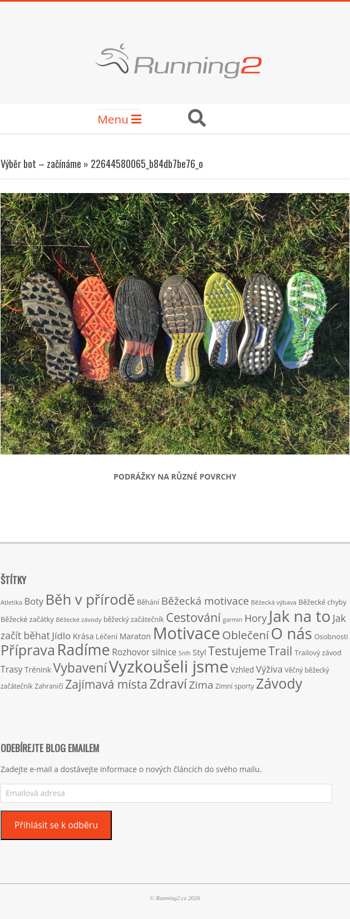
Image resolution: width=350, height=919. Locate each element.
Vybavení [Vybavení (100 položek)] (80, 667)
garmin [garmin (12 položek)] (232, 620)
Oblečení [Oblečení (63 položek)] (245, 635)
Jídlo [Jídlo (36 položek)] (61, 635)
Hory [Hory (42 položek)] (255, 618)
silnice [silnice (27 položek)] (164, 652)
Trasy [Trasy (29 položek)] (11, 669)
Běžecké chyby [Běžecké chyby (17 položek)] (322, 602)
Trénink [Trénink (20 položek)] (37, 669)
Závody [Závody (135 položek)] (279, 683)
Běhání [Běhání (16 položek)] (148, 602)
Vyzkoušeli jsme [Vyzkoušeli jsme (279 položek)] (169, 666)
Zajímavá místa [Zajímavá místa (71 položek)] (106, 684)
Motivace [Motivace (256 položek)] (186, 633)
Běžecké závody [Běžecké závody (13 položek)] (78, 619)
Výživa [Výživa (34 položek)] (269, 669)
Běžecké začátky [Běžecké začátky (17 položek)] (27, 619)
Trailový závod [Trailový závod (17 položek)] (317, 653)
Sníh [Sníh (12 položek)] (185, 653)
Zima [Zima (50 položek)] (201, 685)
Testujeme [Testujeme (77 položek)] (237, 651)
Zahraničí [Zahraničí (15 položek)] (48, 685)
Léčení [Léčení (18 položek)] (106, 636)
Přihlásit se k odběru (56, 825)
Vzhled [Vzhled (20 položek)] (242, 669)
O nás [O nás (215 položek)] (291, 633)
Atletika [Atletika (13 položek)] (11, 602)
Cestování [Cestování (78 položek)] (193, 617)
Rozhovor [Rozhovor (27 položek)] (131, 652)
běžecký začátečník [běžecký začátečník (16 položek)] (133, 619)
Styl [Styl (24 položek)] (199, 652)
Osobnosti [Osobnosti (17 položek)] (331, 636)
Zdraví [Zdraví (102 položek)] (168, 684)
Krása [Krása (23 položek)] (83, 636)
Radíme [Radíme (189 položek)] (83, 649)
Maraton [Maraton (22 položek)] (135, 636)
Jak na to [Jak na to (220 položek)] (300, 615)
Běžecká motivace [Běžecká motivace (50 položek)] (205, 601)
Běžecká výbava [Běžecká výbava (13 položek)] (274, 602)
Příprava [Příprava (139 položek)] (28, 649)
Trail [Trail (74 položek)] (280, 651)
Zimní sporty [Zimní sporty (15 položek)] (234, 685)
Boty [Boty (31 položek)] (33, 601)
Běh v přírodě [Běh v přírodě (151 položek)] (90, 599)
